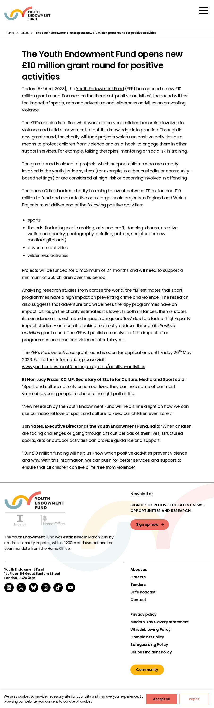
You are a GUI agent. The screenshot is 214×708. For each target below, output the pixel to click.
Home (10, 33)
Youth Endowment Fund (100, 89)
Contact (138, 599)
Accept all (161, 699)
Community (147, 669)
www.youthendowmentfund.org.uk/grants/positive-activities (83, 367)
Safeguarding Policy (149, 644)
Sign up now (147, 524)
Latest (25, 33)
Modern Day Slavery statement (159, 622)
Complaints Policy (147, 637)
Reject (194, 699)
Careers (138, 577)
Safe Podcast (143, 592)
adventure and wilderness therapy (96, 304)
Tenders (138, 584)
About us (138, 569)
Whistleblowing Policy (150, 629)
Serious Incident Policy (151, 652)
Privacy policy (143, 614)
